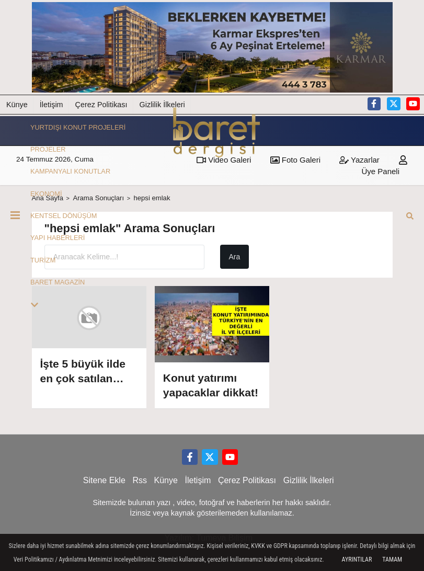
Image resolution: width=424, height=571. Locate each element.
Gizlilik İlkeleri (308, 480)
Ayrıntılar (357, 559)
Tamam (392, 559)
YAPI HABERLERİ (57, 238)
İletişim (51, 104)
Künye (17, 104)
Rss (139, 480)
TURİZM (42, 260)
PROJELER (48, 149)
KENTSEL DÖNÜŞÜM (63, 216)
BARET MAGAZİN (57, 282)
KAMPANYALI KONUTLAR (70, 171)
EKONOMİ (46, 194)
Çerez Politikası (101, 104)
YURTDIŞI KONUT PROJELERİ (77, 127)
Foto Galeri (295, 159)
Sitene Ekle (104, 480)
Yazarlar (359, 159)
